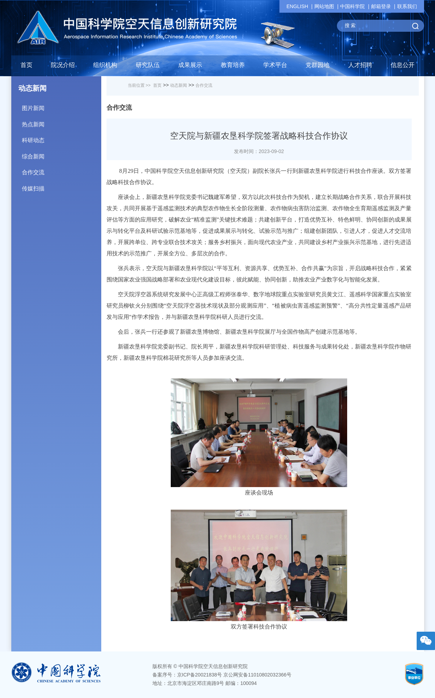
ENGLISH (297, 6)
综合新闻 (61, 153)
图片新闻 (61, 105)
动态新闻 (178, 85)
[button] (148, 67)
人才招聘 (360, 65)
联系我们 (407, 6)
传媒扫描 (61, 186)
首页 (26, 65)
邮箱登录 (381, 6)
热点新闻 (61, 121)
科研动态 (61, 137)
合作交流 (61, 169)
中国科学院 (352, 6)
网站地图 (324, 6)
